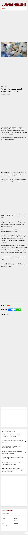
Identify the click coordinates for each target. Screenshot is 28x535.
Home (2, 86)
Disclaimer (16, 523)
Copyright (4, 523)
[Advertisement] (14, 26)
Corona (6, 86)
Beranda (3, 518)
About (15, 518)
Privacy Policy (5, 525)
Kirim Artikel (16, 520)
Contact (3, 520)
